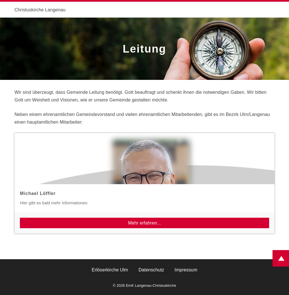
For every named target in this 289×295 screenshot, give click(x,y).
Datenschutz (151, 269)
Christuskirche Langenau (40, 9)
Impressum (186, 269)
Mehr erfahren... (144, 223)
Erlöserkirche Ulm (110, 269)
